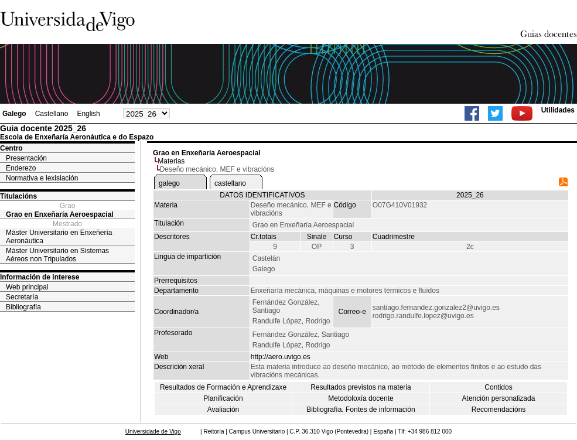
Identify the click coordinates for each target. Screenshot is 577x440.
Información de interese (39, 277)
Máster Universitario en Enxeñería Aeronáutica (59, 236)
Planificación (223, 398)
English (88, 114)
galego (169, 183)
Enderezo (21, 168)
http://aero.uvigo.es (280, 357)
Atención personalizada (498, 398)
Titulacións (18, 196)
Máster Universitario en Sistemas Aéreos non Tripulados (57, 255)
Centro (11, 148)
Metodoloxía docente (360, 398)
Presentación (26, 158)
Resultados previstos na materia (360, 387)
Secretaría (22, 297)
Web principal (27, 287)
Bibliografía (23, 307)
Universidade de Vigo (153, 431)
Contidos (498, 387)
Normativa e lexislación (42, 178)
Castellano (52, 114)
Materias (171, 161)
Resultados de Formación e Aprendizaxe (223, 387)
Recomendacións (499, 409)
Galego (14, 114)
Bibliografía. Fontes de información (360, 409)
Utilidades (558, 110)
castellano (230, 183)
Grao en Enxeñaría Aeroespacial (60, 214)
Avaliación (223, 409)
